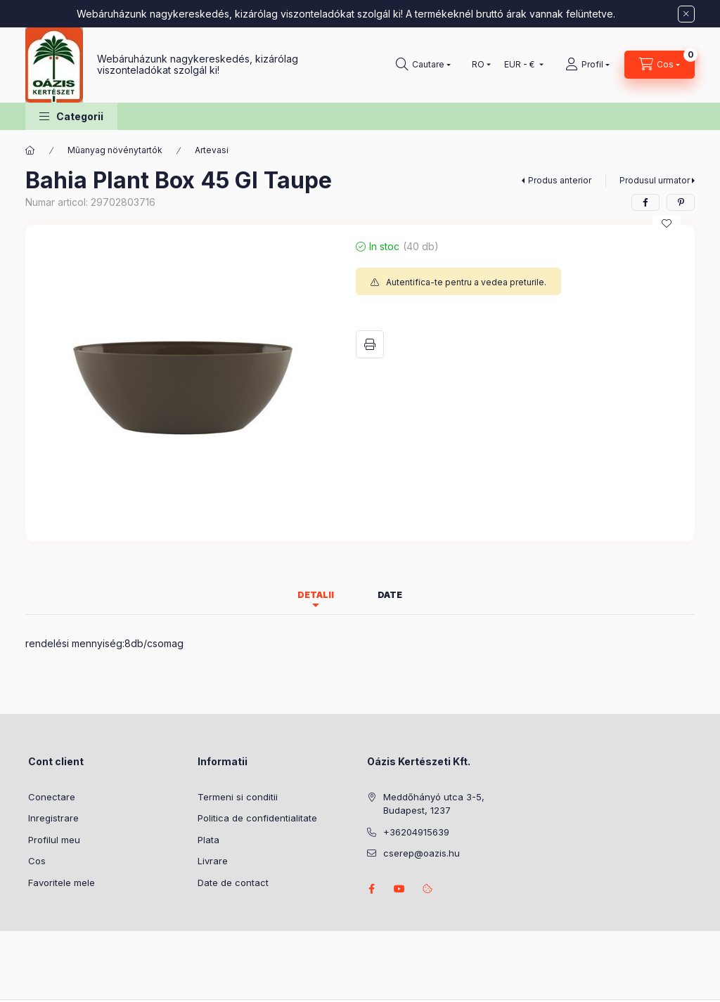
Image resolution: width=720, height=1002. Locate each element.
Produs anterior (559, 180)
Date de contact (233, 882)
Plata (208, 839)
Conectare (51, 796)
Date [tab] (390, 595)
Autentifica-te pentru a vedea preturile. (466, 282)
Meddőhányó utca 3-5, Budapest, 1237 (433, 803)
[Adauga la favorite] (666, 223)
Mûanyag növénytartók (115, 150)
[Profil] (587, 65)
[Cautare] (423, 65)
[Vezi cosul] (659, 65)
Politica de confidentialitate (257, 818)
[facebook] (645, 202)
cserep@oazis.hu (421, 853)
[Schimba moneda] (521, 65)
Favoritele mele (61, 882)
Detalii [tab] (315, 595)
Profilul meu (54, 839)
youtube (399, 889)
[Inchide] (686, 14)
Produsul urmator (654, 180)
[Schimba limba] (478, 65)
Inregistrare (53, 818)
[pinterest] (681, 202)
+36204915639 (416, 832)
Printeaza (370, 344)
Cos (37, 860)
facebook (371, 889)
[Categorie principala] (30, 150)
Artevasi (212, 150)
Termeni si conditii (238, 796)
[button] (71, 116)
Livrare (213, 860)
